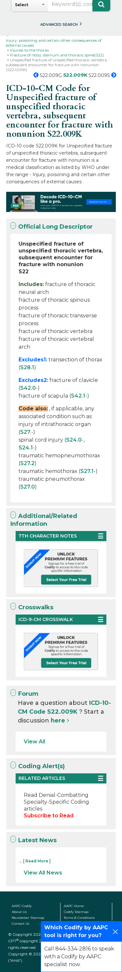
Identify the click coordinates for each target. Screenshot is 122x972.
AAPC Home (74, 906)
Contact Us (20, 923)
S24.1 (26, 448)
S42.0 (28, 388)
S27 (25, 432)
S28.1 (27, 367)
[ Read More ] (37, 860)
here (58, 720)
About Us (19, 912)
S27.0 (27, 487)
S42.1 (78, 396)
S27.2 (27, 463)
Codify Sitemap (76, 912)
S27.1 (87, 471)
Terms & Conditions (79, 918)
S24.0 (74, 440)
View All (34, 741)
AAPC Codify (22, 906)
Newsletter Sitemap (28, 918)
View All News (43, 873)
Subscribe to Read (49, 816)
